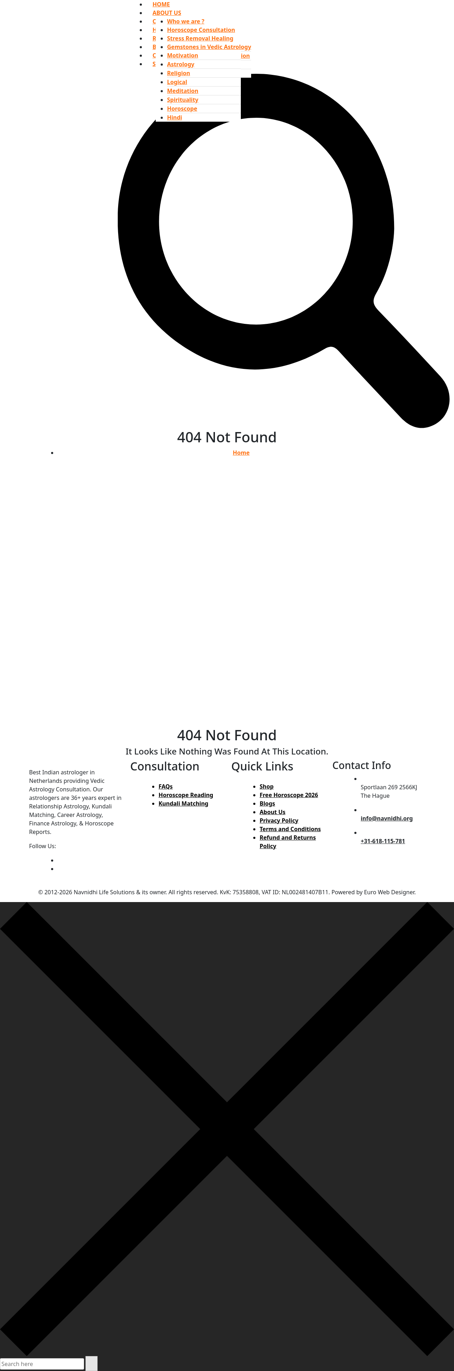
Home (241, 453)
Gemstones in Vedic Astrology (209, 47)
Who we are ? (185, 21)
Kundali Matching (183, 803)
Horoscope (182, 108)
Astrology (180, 64)
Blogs (267, 803)
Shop (266, 786)
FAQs (166, 786)
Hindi (174, 117)
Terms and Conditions (290, 829)
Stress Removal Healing (200, 38)
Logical (177, 82)
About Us (273, 812)
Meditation (182, 91)
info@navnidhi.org (387, 818)
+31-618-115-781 (383, 841)
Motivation (182, 55)
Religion (178, 73)
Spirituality (182, 100)
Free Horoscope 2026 (289, 795)
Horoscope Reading (186, 795)
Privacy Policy (279, 820)
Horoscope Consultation (201, 30)
